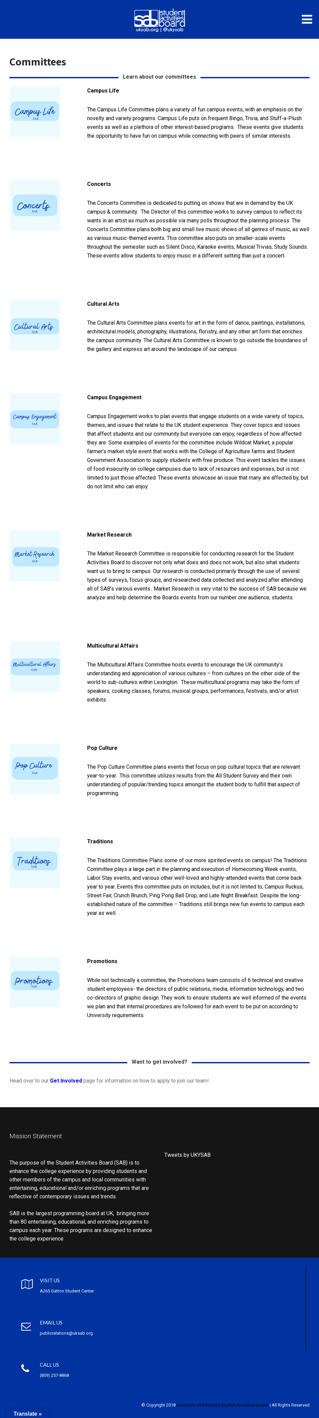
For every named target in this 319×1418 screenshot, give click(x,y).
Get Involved (66, 1081)
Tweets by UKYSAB (187, 1155)
